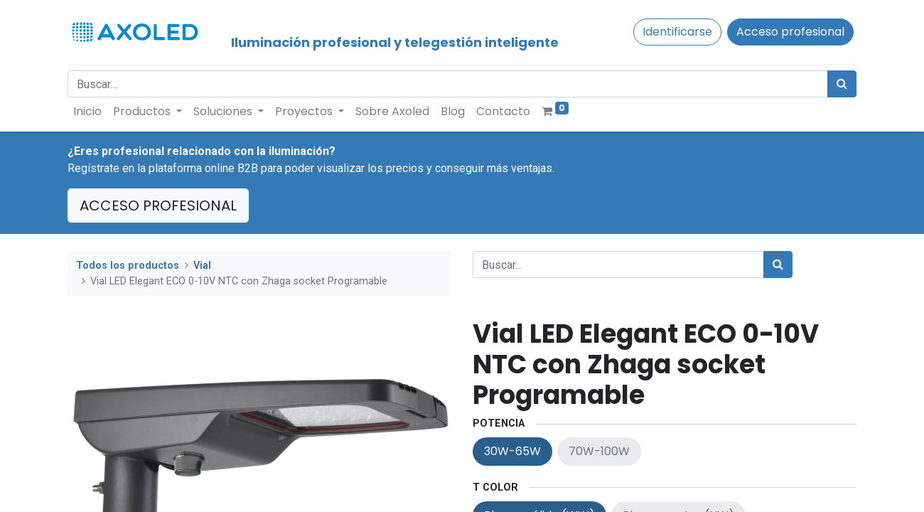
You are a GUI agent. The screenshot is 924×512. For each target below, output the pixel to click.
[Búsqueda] (841, 83)
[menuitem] (87, 111)
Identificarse (677, 31)
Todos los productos (127, 266)
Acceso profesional (790, 31)
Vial (202, 266)
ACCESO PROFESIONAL (158, 205)
